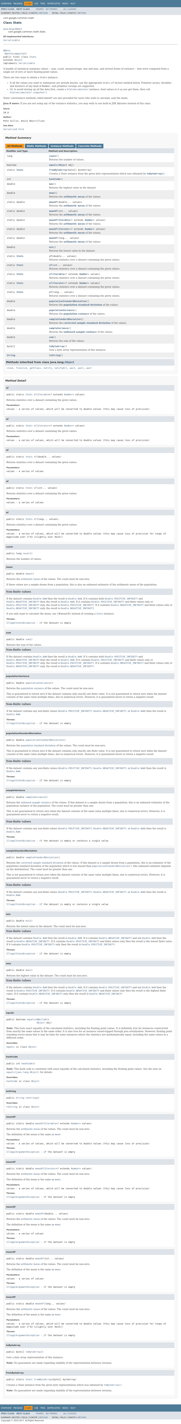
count (52, 156)
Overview (6, 3)
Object (18, 60)
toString (54, 355)
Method (43, 13)
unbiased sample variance (80, 332)
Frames (40, 9)
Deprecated (53, 3)
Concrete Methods (90, 146)
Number (89, 220)
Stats (32, 57)
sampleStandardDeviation (65, 319)
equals (53, 165)
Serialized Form (13, 129)
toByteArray (56, 346)
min (51, 247)
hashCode (54, 179)
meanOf (53, 202)
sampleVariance (58, 328)
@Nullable (43, 1019)
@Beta (6, 50)
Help (72, 3)
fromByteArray (58, 170)
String (11, 355)
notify (48, 368)
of (50, 256)
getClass (35, 368)
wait (72, 368)
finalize (21, 368)
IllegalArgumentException (22, 1152)
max (51, 184)
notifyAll (61, 368)
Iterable (64, 220)
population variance (76, 313)
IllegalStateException (20, 623)
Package (17, 3)
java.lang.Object (12, 29)
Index (65, 3)
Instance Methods (62, 146)
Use (36, 3)
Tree (42, 3)
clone (9, 368)
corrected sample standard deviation (87, 323)
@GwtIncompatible (16, 53)
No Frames (51, 9)
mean (52, 193)
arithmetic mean (74, 196)
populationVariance (61, 310)
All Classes (69, 9)
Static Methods (36, 146)
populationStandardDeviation (67, 301)
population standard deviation (83, 304)
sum (51, 337)
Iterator (64, 229)
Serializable (11, 40)
